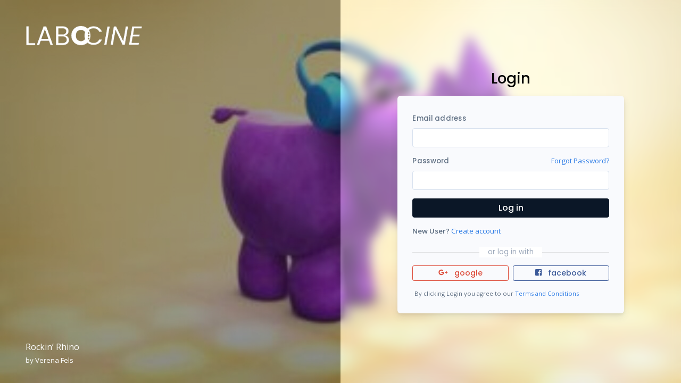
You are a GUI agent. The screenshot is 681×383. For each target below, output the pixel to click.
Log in (511, 208)
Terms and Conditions (547, 293)
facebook (560, 273)
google (460, 273)
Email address (439, 118)
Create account (476, 231)
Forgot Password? (580, 160)
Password (430, 161)
